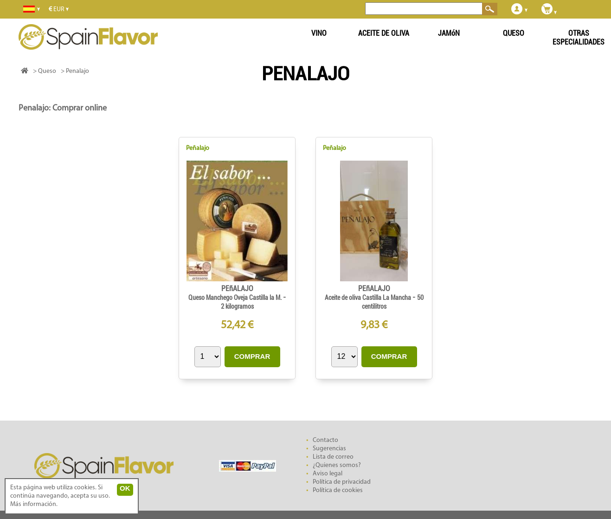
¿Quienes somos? (337, 465)
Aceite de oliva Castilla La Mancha (368, 297)
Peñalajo (197, 148)
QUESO (513, 33)
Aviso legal (327, 473)
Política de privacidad (342, 482)
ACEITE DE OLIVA (383, 33)
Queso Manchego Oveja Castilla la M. (235, 297)
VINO (319, 33)
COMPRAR (252, 356)
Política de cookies (338, 490)
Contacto (325, 440)
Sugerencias (329, 448)
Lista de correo (333, 457)
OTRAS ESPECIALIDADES (579, 37)
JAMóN (449, 33)
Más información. (34, 504)
